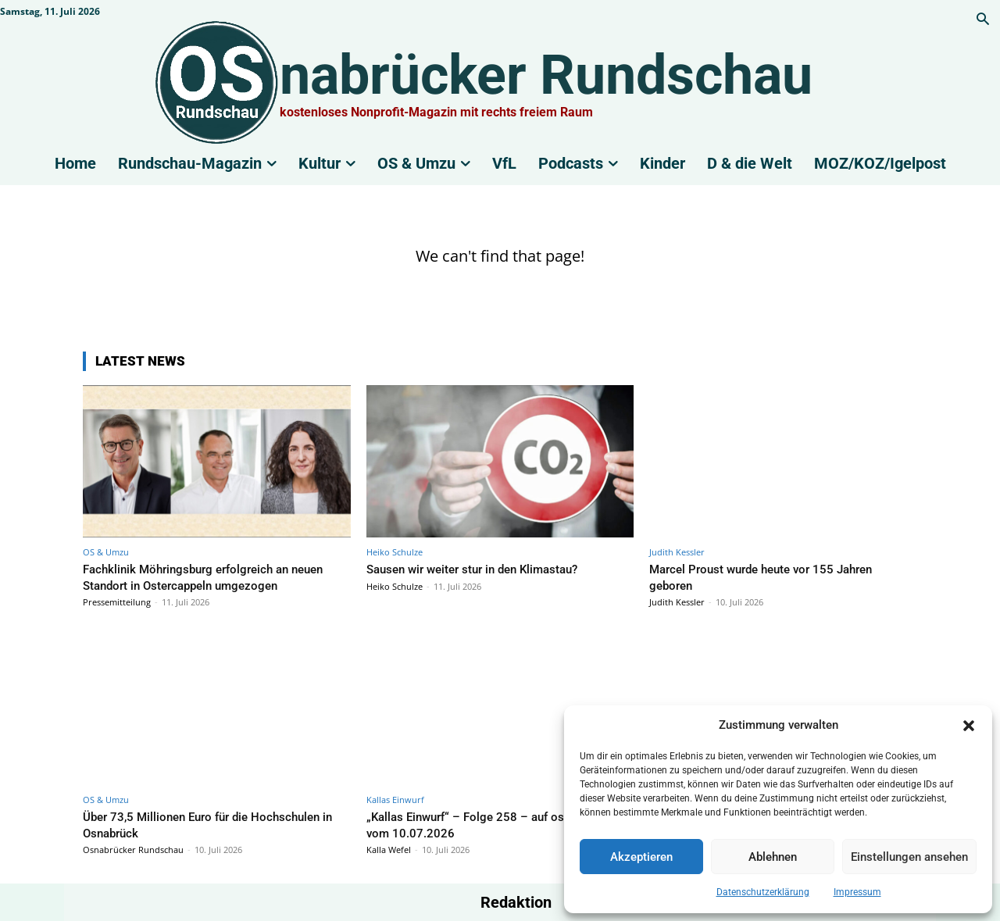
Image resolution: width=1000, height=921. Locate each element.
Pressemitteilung (117, 602)
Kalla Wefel (388, 849)
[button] (969, 726)
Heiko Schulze (394, 552)
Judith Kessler (677, 552)
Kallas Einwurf (395, 799)
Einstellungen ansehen (909, 857)
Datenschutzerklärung (762, 892)
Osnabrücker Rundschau (133, 849)
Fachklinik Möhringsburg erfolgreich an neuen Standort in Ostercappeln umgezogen (212, 576)
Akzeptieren (641, 857)
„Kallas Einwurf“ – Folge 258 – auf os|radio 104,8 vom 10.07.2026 (492, 824)
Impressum (857, 892)
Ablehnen (772, 857)
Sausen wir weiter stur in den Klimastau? (485, 569)
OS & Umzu (106, 552)
